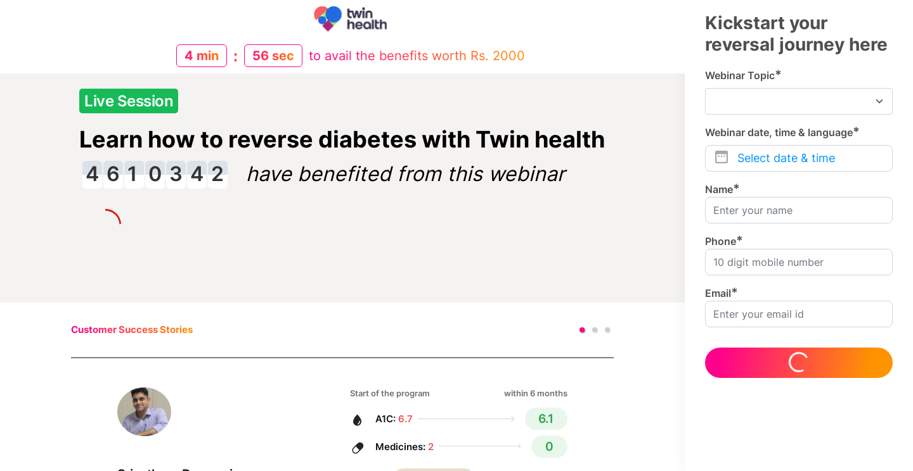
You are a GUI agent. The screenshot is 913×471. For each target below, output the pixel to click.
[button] (582, 329)
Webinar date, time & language (782, 132)
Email (721, 293)
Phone (724, 241)
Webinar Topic (743, 75)
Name (722, 189)
